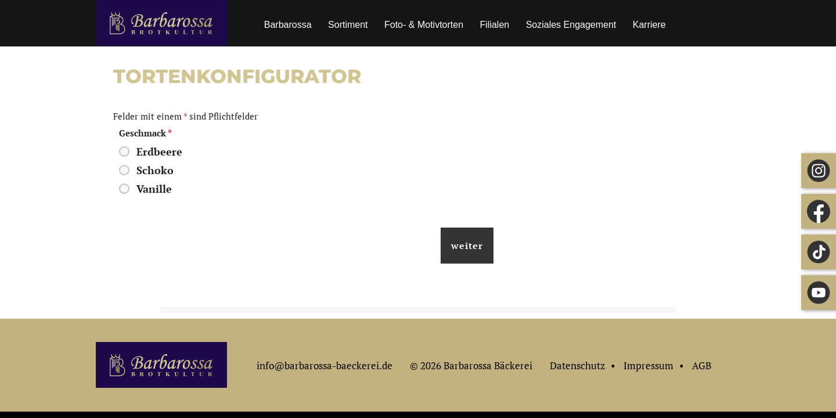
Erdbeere (159, 151)
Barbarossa (288, 25)
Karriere (649, 25)
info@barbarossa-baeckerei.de (324, 365)
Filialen (495, 25)
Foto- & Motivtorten (423, 25)
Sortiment (347, 25)
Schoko (155, 170)
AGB (701, 365)
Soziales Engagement (571, 25)
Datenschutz (577, 365)
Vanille (154, 188)
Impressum (648, 365)
